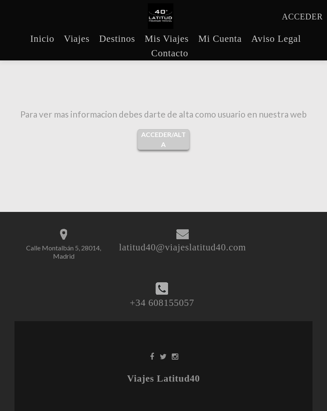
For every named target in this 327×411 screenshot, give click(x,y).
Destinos (117, 39)
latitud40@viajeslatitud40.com (182, 247)
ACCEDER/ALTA (163, 139)
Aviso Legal (276, 39)
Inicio (42, 39)
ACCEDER (302, 16)
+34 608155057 (162, 303)
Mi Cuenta (220, 39)
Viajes (76, 39)
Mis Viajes (166, 39)
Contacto (169, 53)
